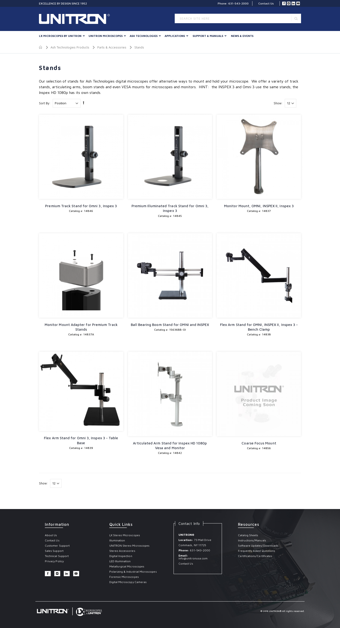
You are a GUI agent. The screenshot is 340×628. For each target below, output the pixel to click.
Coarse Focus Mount (259, 443)
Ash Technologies (143, 36)
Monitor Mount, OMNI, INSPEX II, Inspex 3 (259, 206)
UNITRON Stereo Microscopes (129, 545)
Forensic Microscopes (124, 577)
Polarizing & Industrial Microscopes (133, 571)
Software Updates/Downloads (258, 545)
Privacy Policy (54, 561)
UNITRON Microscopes (106, 36)
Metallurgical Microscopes (126, 566)
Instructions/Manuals (252, 540)
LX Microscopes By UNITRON (60, 36)
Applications (175, 36)
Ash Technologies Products (70, 47)
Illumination (117, 540)
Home (40, 47)
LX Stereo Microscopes (124, 535)
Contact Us (266, 3)
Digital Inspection (120, 556)
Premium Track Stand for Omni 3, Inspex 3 (81, 206)
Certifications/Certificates (255, 556)
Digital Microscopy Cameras (128, 582)
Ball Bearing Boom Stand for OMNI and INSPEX (170, 325)
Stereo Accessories (122, 551)
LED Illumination (120, 561)
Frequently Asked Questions (256, 551)
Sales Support (54, 551)
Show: (278, 103)
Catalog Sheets (248, 535)
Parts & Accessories (111, 47)
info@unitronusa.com (193, 558)
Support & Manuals (208, 36)
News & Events (242, 36)
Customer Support (57, 545)
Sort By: (45, 103)
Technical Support (57, 556)
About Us (51, 535)
